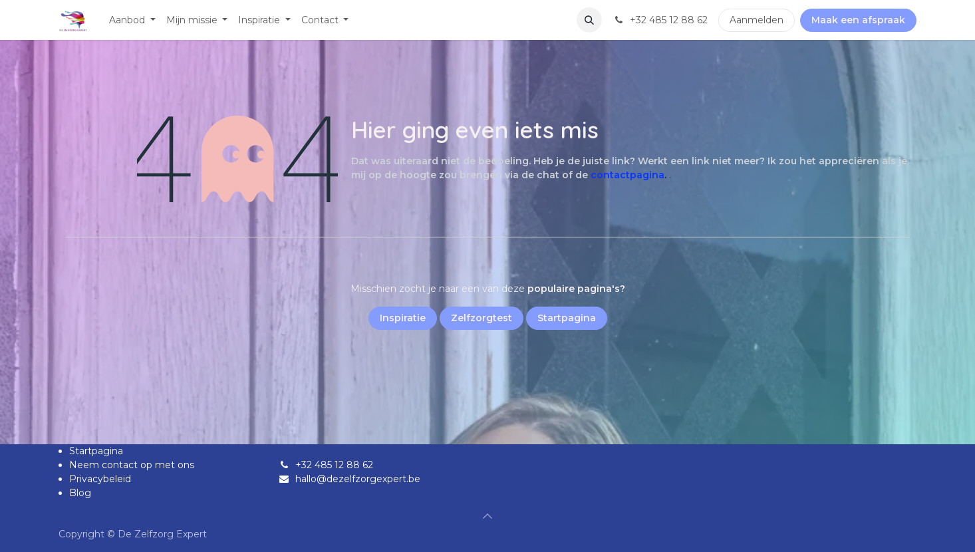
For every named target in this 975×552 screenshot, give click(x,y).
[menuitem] (132, 20)
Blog (80, 493)
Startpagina (96, 451)
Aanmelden (756, 20)
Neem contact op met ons (131, 465)
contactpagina (627, 175)
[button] (589, 20)
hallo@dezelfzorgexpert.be (357, 479)
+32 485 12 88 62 (334, 465)
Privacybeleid (100, 479)
